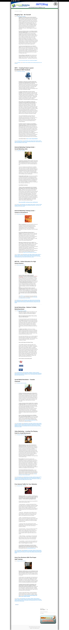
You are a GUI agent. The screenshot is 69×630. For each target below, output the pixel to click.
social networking (19, 142)
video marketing (38, 374)
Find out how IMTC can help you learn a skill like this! (28, 202)
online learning (31, 600)
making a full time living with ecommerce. (30, 252)
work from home (17, 426)
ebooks (19, 255)
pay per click (35, 600)
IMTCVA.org (19, 373)
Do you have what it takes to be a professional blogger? (28, 60)
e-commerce (37, 204)
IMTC (23, 551)
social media (37, 205)
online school (19, 300)
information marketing (18, 141)
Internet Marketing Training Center (30, 141)
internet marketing (28, 62)
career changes (28, 204)
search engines (19, 550)
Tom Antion (23, 16)
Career (18, 204)
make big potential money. (31, 548)
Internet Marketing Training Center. (30, 420)
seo (37, 600)
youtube (26, 142)
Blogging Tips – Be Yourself (23, 14)
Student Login (54, 0)
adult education (23, 204)
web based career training (21, 479)
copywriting (18, 62)
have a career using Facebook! (32, 138)
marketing (25, 374)
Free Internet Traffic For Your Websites (26, 484)
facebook (24, 62)
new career (28, 374)
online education (38, 141)
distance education (32, 204)
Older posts (16, 604)
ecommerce (21, 255)
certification (33, 254)
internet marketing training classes (35, 62)
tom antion (23, 142)
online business (34, 478)
